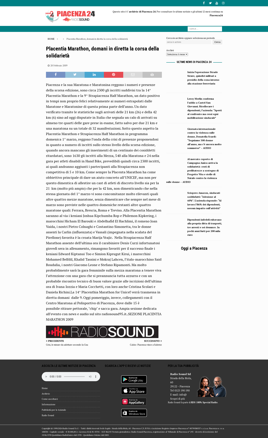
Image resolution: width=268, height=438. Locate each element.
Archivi (170, 50)
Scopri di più (177, 398)
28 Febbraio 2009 (58, 65)
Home (45, 387)
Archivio (46, 393)
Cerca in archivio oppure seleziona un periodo (190, 37)
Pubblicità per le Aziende (54, 409)
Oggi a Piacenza (194, 248)
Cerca (217, 42)
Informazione (48, 404)
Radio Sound (48, 415)
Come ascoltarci (50, 398)
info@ (183, 394)
